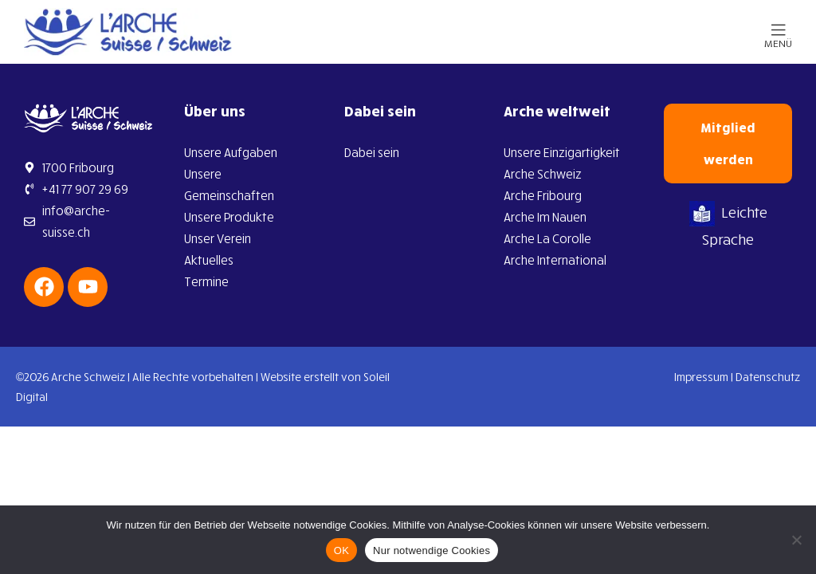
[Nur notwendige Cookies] (796, 540)
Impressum (701, 376)
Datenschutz (768, 376)
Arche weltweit (557, 111)
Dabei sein (380, 111)
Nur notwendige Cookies (431, 550)
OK (341, 550)
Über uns (214, 111)
